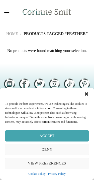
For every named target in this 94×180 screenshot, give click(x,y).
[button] (86, 94)
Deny (47, 150)
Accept (46, 136)
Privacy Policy (57, 174)
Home (12, 34)
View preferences (47, 163)
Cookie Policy (36, 174)
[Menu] (7, 12)
